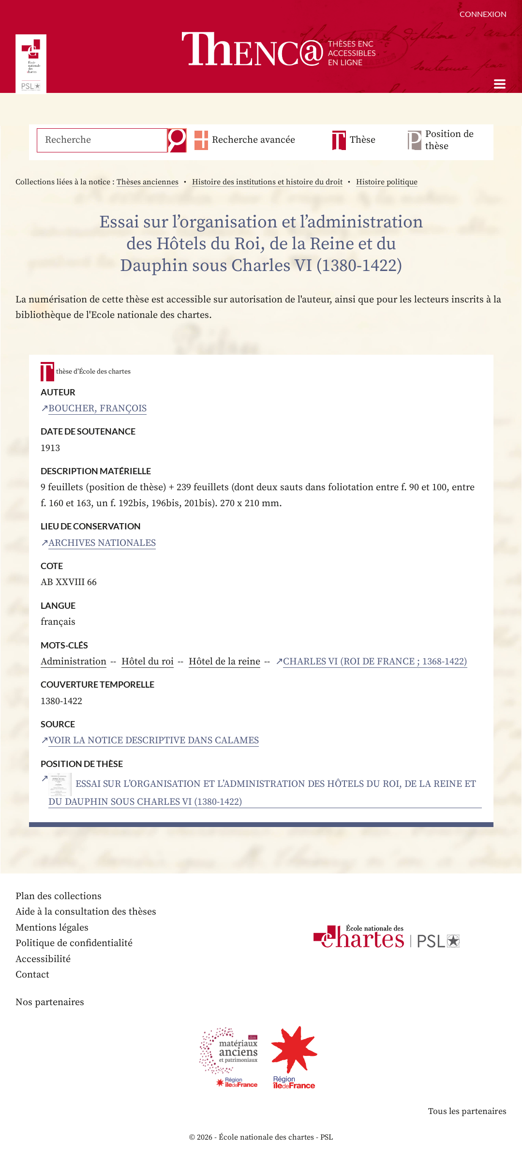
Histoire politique (387, 182)
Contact (32, 975)
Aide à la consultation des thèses (85, 912)
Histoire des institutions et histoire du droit (267, 182)
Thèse (362, 140)
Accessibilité (43, 959)
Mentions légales (52, 928)
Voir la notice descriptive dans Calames (153, 741)
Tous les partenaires (467, 1111)
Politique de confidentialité (74, 943)
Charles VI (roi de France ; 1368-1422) (375, 662)
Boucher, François (97, 409)
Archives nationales (102, 543)
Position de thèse (449, 140)
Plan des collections (58, 896)
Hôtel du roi (147, 662)
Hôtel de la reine (224, 662)
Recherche (177, 140)
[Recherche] (102, 140)
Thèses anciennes (148, 182)
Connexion (483, 13)
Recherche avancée (253, 140)
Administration (73, 662)
